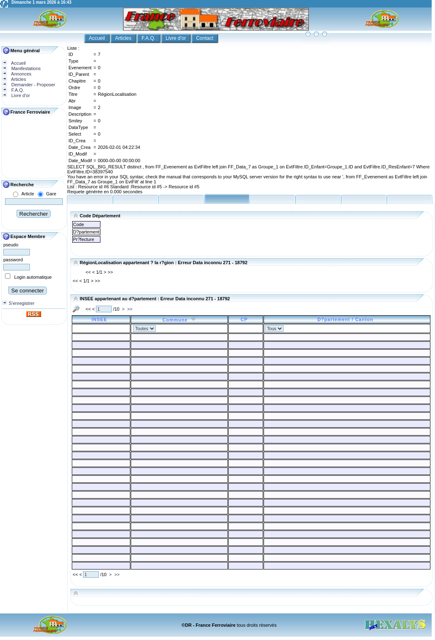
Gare (51, 193)
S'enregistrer (21, 303)
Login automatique (33, 277)
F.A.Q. (149, 38)
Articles (124, 38)
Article (27, 193)
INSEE (100, 319)
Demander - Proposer (32, 84)
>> (129, 309)
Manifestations (25, 68)
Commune (179, 319)
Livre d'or (176, 38)
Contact (205, 38)
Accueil (97, 38)
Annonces (20, 73)
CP (245, 319)
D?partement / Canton (347, 319)
